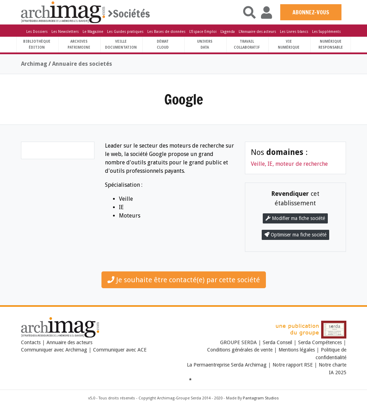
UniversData (204, 44)
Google (183, 99)
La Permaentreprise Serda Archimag (227, 365)
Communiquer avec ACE (120, 350)
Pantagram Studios (261, 398)
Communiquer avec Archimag (54, 350)
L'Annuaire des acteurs (257, 31)
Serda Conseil (277, 342)
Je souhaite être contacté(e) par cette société (183, 280)
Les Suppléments (326, 31)
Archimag (34, 64)
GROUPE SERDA (239, 342)
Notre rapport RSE (293, 365)
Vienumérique (288, 44)
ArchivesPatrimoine (79, 44)
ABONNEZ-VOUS (310, 12)
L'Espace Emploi (203, 31)
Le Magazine (93, 31)
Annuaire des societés (82, 64)
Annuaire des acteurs (69, 342)
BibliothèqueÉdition (36, 44)
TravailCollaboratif (247, 44)
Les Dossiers (37, 31)
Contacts (31, 342)
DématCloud (163, 44)
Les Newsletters (65, 31)
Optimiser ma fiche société (295, 234)
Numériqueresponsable (330, 44)
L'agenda (227, 31)
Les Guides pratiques (125, 31)
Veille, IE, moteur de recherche (289, 164)
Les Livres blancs (294, 31)
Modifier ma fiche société (295, 218)
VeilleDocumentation (121, 44)
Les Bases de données (166, 31)
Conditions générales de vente (240, 350)
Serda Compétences (320, 342)
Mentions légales (296, 350)
